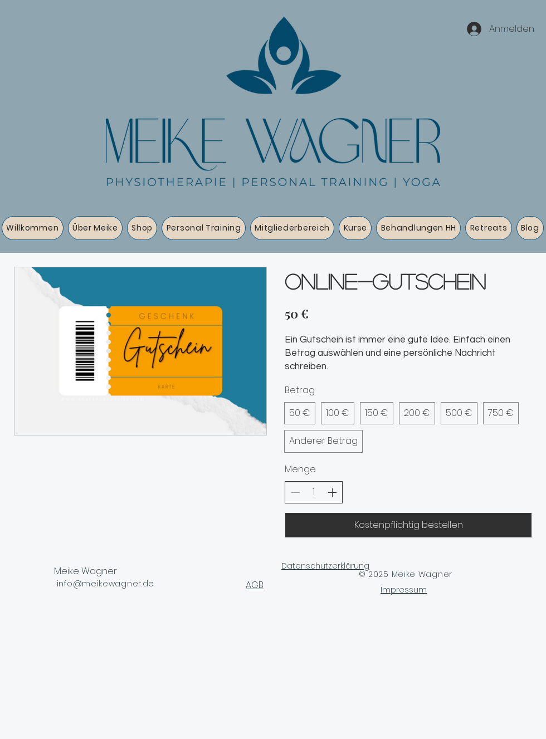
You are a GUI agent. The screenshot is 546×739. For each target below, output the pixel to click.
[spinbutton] (313, 492)
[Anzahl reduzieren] (295, 492)
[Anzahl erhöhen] (332, 492)
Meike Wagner (85, 571)
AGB (255, 585)
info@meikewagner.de (105, 583)
